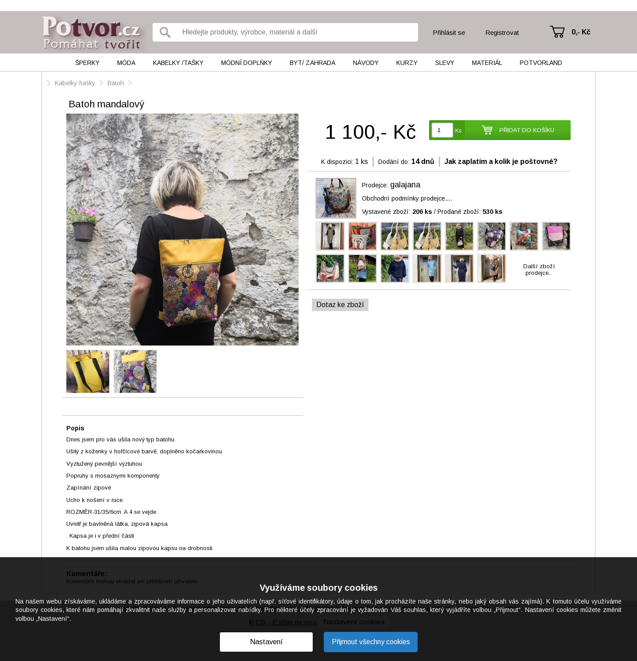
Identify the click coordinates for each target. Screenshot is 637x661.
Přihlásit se (449, 32)
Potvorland (541, 62)
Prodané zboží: (470, 211)
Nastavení (266, 642)
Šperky (87, 62)
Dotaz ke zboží (340, 304)
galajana (405, 184)
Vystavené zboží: (397, 211)
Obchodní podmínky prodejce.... (407, 198)
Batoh (115, 83)
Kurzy (407, 62)
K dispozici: (337, 161)
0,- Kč (581, 32)
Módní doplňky (246, 62)
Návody (366, 62)
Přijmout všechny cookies (371, 642)
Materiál (487, 62)
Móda (126, 62)
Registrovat (502, 32)
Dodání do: (394, 161)
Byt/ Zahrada (312, 62)
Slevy (444, 62)
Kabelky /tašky (178, 62)
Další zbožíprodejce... (539, 269)
